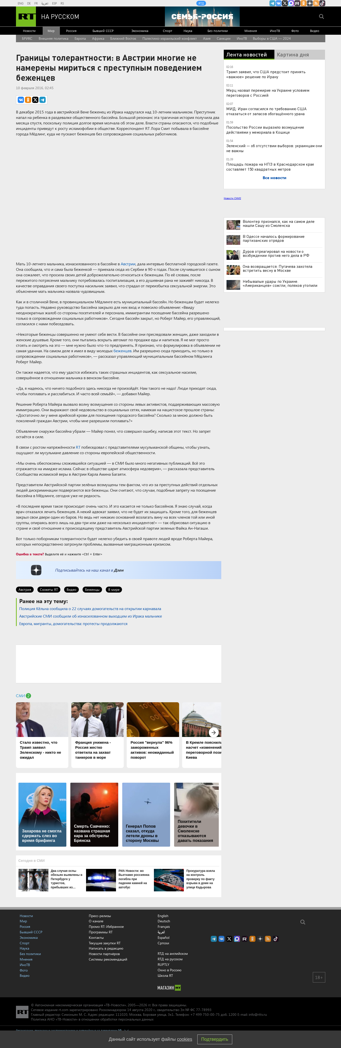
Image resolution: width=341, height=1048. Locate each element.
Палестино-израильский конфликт (169, 38)
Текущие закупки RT (104, 943)
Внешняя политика (53, 38)
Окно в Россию (169, 970)
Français (164, 926)
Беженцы (92, 589)
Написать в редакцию (106, 948)
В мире (113, 589)
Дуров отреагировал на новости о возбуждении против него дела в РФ (276, 253)
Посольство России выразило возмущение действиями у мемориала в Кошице (265, 129)
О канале (96, 921)
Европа (80, 38)
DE (29, 3)
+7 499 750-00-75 (205, 1014)
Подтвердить (214, 1039)
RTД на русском (170, 959)
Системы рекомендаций (108, 959)
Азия (207, 38)
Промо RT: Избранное (106, 926)
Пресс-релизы (100, 915)
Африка (98, 38)
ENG (20, 3)
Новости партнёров (104, 953)
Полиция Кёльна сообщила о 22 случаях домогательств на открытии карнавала (90, 608)
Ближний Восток (123, 38)
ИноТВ (275, 30)
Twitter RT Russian (285, 3)
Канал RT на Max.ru (291, 3)
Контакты (96, 937)
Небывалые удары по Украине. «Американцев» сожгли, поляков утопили (280, 283)
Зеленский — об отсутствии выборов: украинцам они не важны (274, 148)
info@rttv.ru (258, 1014)
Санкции (223, 38)
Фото (295, 30)
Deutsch (164, 921)
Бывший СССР (103, 30)
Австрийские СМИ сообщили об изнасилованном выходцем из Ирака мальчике (90, 616)
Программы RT (101, 932)
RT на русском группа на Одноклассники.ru (304, 3)
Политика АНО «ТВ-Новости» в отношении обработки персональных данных (92, 1019)
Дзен (118, 570)
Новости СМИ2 (232, 198)
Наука (188, 30)
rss (316, 3)
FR (36, 3)
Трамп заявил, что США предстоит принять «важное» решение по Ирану (266, 74)
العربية (44, 3)
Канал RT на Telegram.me (272, 3)
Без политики (218, 30)
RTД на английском (173, 953)
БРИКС (27, 38)
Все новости (274, 177)
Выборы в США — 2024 (272, 38)
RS (62, 3)
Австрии (128, 263)
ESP (54, 3)
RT (78, 447)
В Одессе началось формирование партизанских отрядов (274, 238)
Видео (314, 30)
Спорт (167, 30)
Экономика (139, 30)
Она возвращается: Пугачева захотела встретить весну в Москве (277, 268)
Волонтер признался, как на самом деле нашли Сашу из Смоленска (279, 223)
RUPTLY (163, 964)
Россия (71, 30)
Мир (51, 30)
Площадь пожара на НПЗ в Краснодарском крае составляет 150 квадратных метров (270, 166)
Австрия (24, 589)
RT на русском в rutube (297, 3)
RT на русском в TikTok (322, 3)
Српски (163, 943)
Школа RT (165, 975)
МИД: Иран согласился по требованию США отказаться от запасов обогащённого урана (266, 111)
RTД (201, 3)
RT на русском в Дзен (310, 3)
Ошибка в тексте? (30, 554)
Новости (29, 30)
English (163, 916)
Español (163, 937)
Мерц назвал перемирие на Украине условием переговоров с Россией (267, 92)
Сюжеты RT (49, 589)
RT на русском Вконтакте (279, 3)
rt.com (63, 1009)
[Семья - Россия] (202, 16)
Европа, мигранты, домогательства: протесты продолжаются (73, 623)
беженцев (122, 350)
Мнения (250, 30)
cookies (184, 1039)
